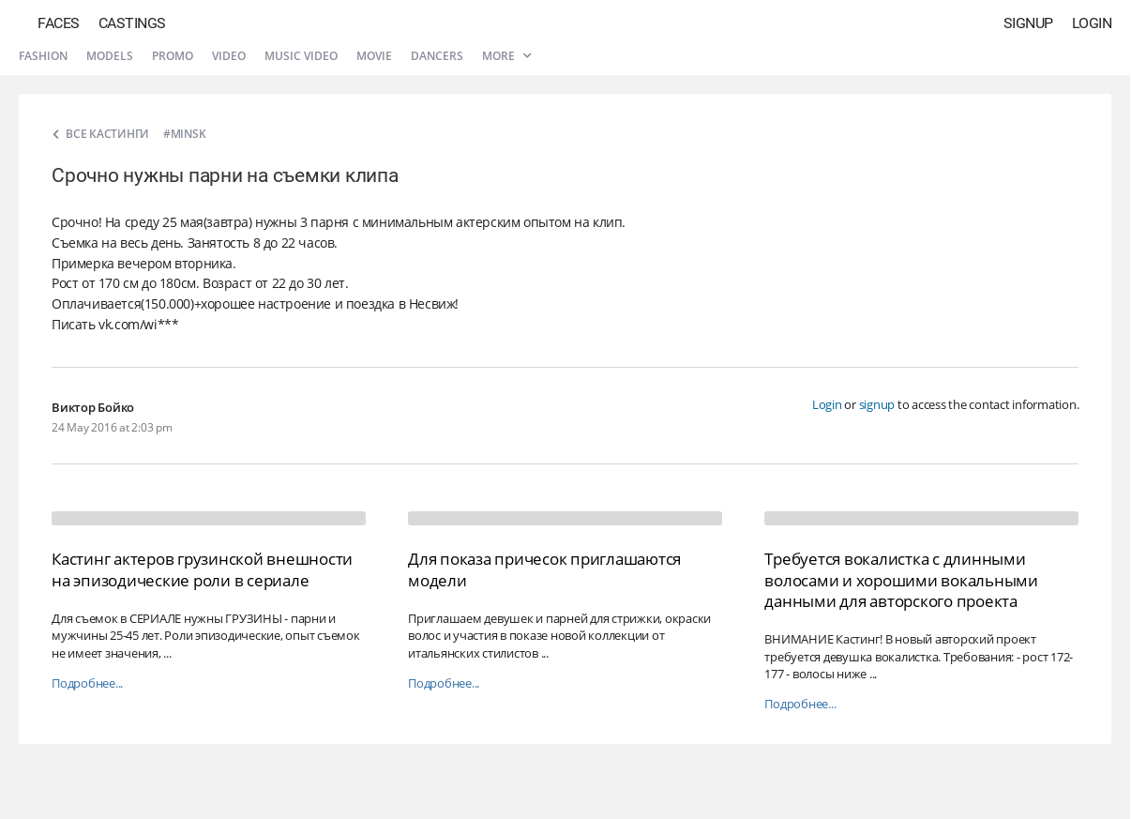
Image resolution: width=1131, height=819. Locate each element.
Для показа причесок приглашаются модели (544, 569)
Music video (301, 56)
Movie (374, 56)
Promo (172, 56)
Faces (59, 23)
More (506, 56)
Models (109, 56)
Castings (132, 23)
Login (1092, 23)
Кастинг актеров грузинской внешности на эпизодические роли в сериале (202, 569)
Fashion (43, 56)
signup (877, 404)
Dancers (437, 56)
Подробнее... (87, 683)
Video (229, 56)
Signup (1028, 23)
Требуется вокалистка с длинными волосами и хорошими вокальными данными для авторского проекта (901, 579)
